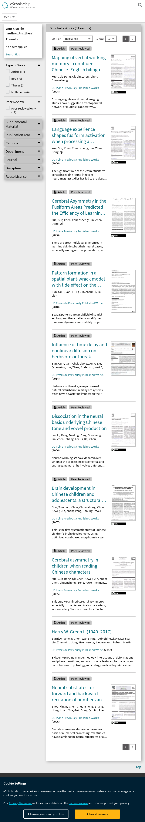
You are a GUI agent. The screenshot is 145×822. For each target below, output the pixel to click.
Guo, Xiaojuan (60, 507)
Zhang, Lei (72, 439)
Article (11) (18, 72)
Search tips (13, 54)
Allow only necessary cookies (46, 814)
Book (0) (16, 78)
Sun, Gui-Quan (61, 292)
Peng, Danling (70, 435)
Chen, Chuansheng (76, 148)
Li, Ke (84, 439)
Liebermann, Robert (108, 642)
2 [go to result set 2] (132, 38)
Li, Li (75, 292)
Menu (7, 17)
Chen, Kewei (84, 579)
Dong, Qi (69, 76)
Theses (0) (17, 85)
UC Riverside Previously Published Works (77, 303)
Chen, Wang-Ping (85, 638)
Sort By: (56, 38)
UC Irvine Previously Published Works (75, 88)
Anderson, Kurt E (91, 367)
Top (138, 766)
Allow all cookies (97, 814)
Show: (99, 38)
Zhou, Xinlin (59, 706)
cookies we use (78, 803)
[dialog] (72, 799)
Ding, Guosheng (91, 435)
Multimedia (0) (20, 92)
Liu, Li (55, 435)
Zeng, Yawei (85, 582)
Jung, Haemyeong (82, 642)
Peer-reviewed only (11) (23, 110)
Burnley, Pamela (62, 638)
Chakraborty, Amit (83, 363)
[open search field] (140, 5)
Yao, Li (98, 511)
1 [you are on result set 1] (125, 38)
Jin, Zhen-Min (60, 642)
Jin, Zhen (83, 76)
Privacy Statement (20, 803)
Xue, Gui (57, 76)
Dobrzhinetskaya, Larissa (113, 638)
